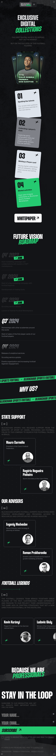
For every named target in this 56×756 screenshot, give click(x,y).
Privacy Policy (37, 751)
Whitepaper (28, 218)
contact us (38, 747)
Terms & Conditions (21, 751)
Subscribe (11, 731)
